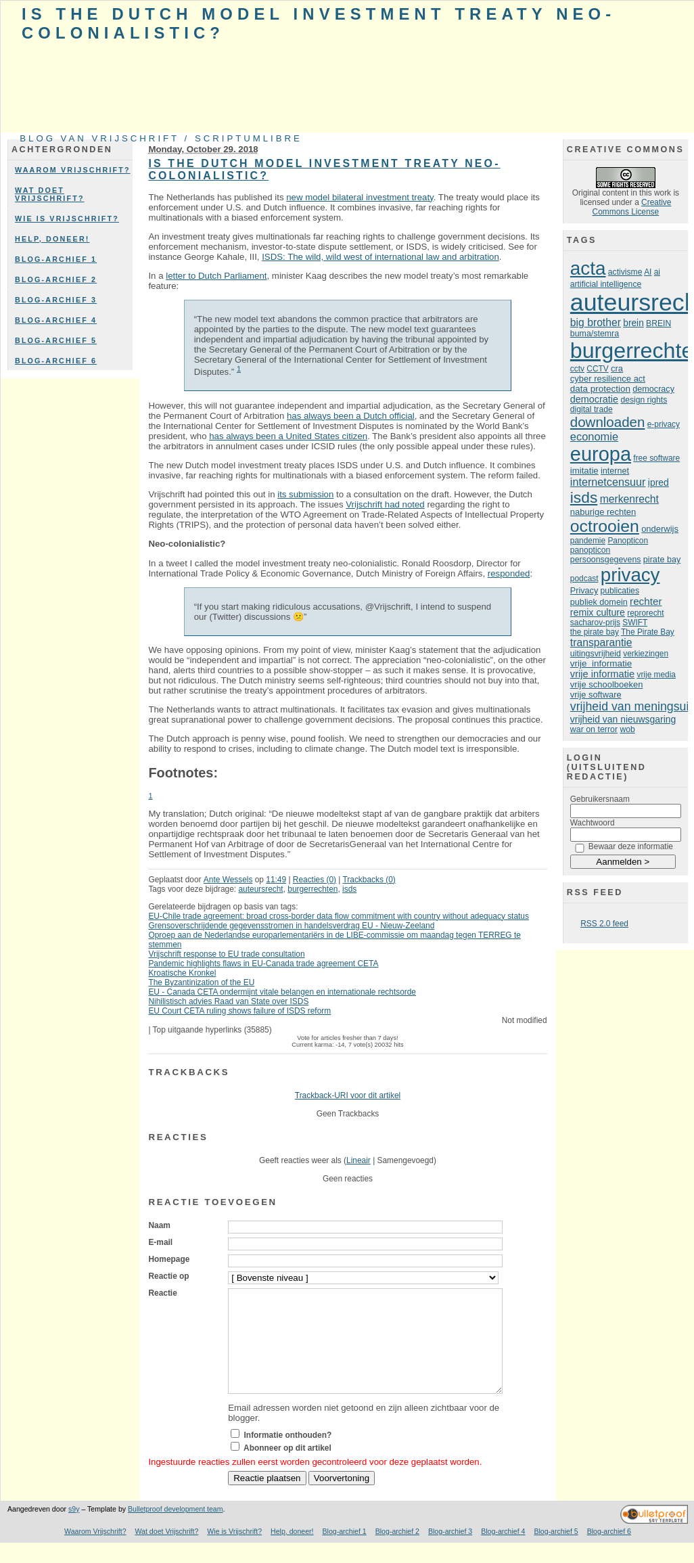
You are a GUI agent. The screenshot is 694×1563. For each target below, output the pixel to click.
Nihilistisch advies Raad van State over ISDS (228, 1001)
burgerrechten (312, 889)
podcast (584, 578)
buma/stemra (594, 333)
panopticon (590, 550)
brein (633, 323)
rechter (646, 601)
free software (656, 458)
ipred (658, 482)
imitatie (584, 471)
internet (615, 471)
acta (588, 268)
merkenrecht (629, 499)
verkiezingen (645, 653)
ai (657, 272)
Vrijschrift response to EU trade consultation (226, 954)
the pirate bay (594, 632)
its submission (305, 494)
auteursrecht (260, 889)
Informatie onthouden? (288, 1455)
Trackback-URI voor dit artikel (347, 1095)
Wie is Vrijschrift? (67, 218)
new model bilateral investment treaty (360, 197)
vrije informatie (601, 663)
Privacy (584, 590)
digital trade (591, 409)
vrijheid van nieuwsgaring (623, 719)
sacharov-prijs (595, 622)
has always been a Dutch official (351, 416)
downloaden (607, 422)
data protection (600, 389)
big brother (595, 322)
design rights (643, 400)
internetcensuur (608, 482)
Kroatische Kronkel (182, 973)
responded (509, 573)
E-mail (160, 1242)
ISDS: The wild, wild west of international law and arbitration (380, 257)
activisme (625, 272)
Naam (159, 1225)
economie (594, 436)
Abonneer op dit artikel (287, 1468)
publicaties (620, 590)
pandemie (587, 540)
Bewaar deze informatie (630, 846)
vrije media (656, 674)
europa (600, 454)
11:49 (276, 879)
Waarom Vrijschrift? (73, 170)
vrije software (596, 694)
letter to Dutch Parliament (216, 276)
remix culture (597, 612)
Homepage (168, 1259)
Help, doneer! (52, 239)
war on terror (594, 729)
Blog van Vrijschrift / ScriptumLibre (161, 138)
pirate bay (661, 559)
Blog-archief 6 (56, 361)
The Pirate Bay (647, 632)
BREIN (658, 323)
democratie (594, 399)
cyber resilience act (607, 378)
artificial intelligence (605, 284)
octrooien (604, 526)
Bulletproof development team (175, 1529)
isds (349, 889)
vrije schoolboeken (606, 684)
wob (627, 729)
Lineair (358, 1160)
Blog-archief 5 (56, 340)
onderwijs (659, 529)
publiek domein (599, 602)
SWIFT (634, 622)
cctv (577, 368)
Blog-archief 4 (56, 320)
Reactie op (168, 1276)
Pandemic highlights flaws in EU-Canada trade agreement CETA (263, 963)
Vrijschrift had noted (385, 504)
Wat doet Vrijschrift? (50, 194)
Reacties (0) (314, 879)
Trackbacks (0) (368, 879)
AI (647, 272)
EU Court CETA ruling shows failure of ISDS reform (239, 1011)
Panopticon (627, 540)
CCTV (597, 368)
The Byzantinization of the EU (201, 982)
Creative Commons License (632, 207)
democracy (653, 389)
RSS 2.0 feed (604, 923)
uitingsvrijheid (595, 653)
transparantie (601, 642)
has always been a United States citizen (288, 436)
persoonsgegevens (605, 559)
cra (617, 368)
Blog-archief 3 (56, 300)
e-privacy (663, 424)
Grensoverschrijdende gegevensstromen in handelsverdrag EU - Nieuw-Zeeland (291, 925)
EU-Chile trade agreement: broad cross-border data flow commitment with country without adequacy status (338, 916)
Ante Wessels (228, 879)
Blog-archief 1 (56, 259)
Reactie (162, 1293)
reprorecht (645, 613)
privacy (630, 574)
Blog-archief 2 (56, 279)
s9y (73, 1529)
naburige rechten (603, 512)
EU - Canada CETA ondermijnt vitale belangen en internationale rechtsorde (282, 992)
